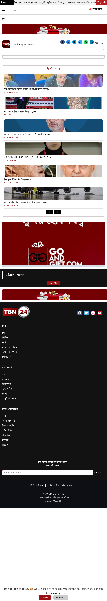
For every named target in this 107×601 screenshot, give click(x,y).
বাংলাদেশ (6, 384)
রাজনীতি (6, 435)
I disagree (60, 597)
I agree (45, 597)
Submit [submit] (98, 472)
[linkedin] (92, 42)
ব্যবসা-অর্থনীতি (8, 421)
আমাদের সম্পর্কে (9, 352)
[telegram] (80, 42)
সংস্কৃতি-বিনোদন (9, 398)
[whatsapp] (86, 42)
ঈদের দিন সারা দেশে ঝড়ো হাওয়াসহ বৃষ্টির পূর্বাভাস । (33, 2)
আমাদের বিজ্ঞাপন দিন (69, 485)
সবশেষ (5, 374)
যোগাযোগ (6, 357)
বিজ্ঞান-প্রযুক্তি (8, 426)
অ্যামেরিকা (6, 379)
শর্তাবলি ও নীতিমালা (37, 485)
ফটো (4, 342)
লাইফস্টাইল (7, 431)
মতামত (5, 440)
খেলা (4, 394)
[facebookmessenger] (68, 42)
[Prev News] (49, 212)
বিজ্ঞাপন (5, 445)
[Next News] (57, 212)
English (101, 2)
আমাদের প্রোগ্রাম (9, 347)
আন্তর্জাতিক (7, 389)
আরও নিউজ (53, 283)
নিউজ (11, 19)
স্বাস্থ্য (4, 416)
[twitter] (74, 42)
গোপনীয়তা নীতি (53, 485)
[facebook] (62, 42)
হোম (4, 19)
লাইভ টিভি (95, 9)
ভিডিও (5, 338)
